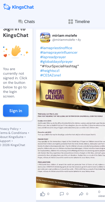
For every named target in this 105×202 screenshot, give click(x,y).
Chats (26, 22)
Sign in (15, 110)
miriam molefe (64, 35)
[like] (42, 193)
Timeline (79, 21)
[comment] (61, 193)
